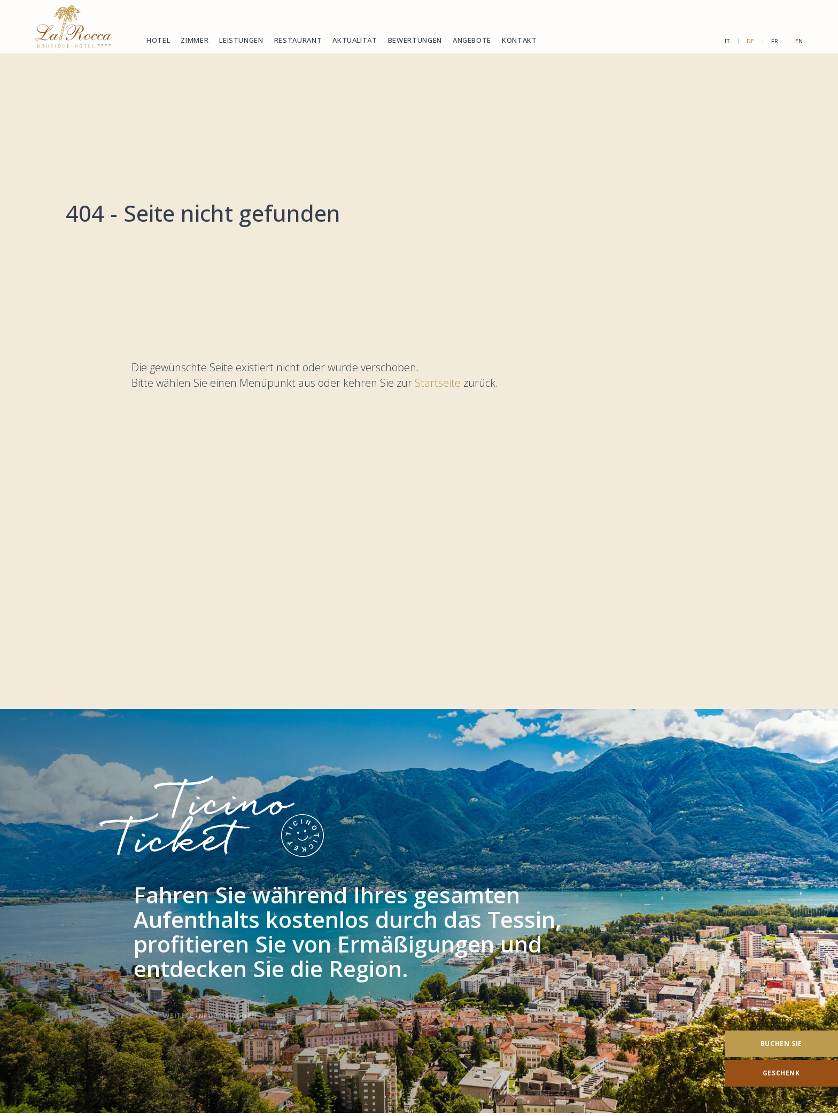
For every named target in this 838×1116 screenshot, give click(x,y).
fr (775, 41)
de (751, 41)
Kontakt (519, 40)
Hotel (158, 40)
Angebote (472, 40)
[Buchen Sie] (781, 1044)
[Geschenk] (781, 1073)
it (727, 41)
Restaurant (298, 40)
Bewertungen (415, 40)
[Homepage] (73, 26)
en (799, 41)
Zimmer (194, 40)
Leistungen (241, 40)
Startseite (439, 383)
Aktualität (354, 40)
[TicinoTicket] (419, 911)
